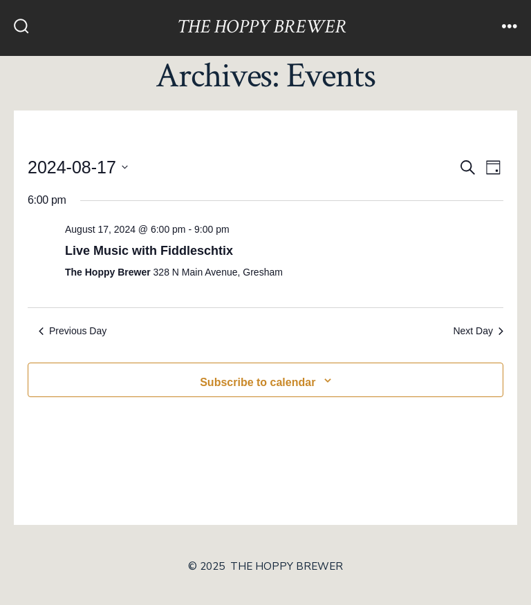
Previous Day (72, 330)
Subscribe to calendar (257, 382)
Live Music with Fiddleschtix (149, 251)
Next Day (478, 330)
